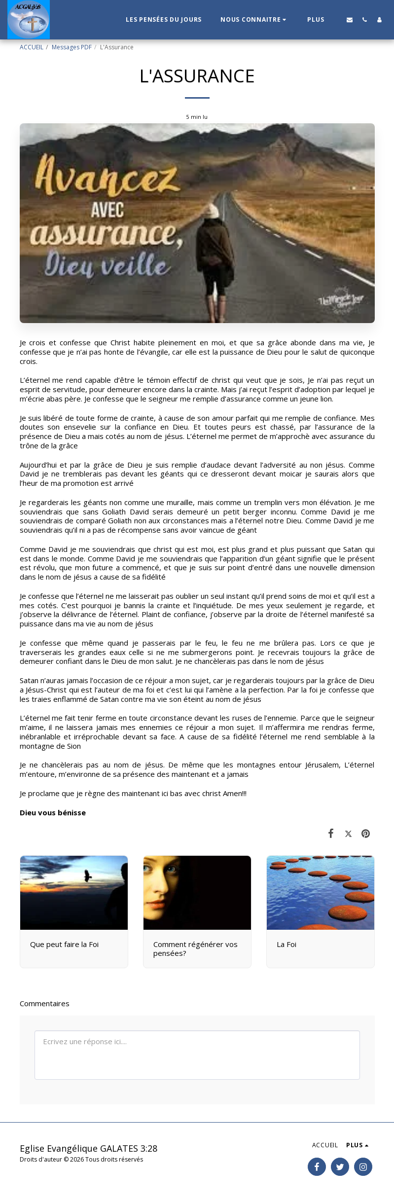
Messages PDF (72, 47)
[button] (254, 19)
